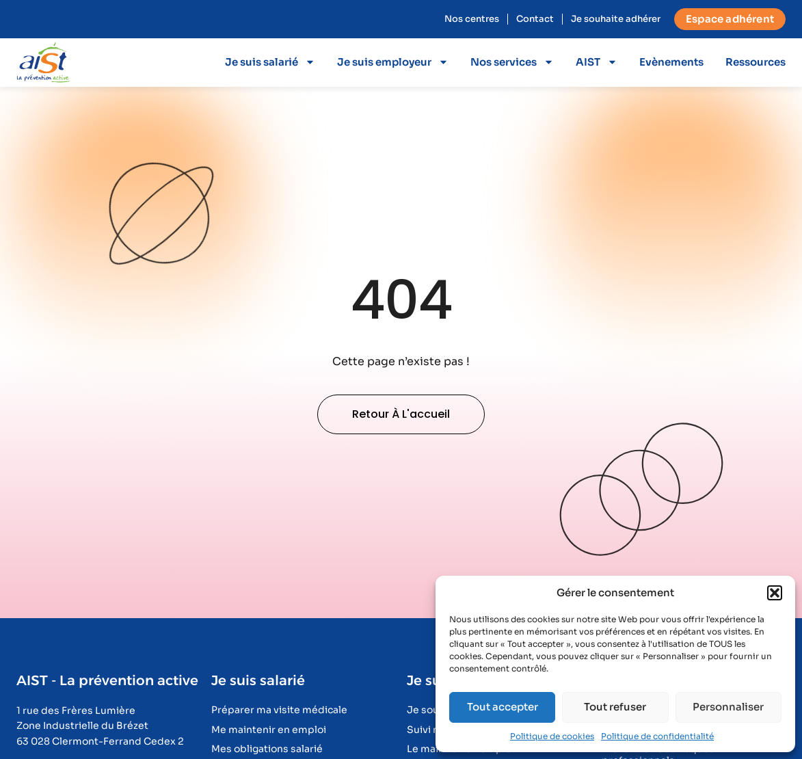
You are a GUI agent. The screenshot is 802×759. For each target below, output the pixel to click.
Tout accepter (502, 706)
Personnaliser (728, 706)
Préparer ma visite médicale (279, 710)
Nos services (512, 61)
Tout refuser (615, 706)
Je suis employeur (393, 61)
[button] (774, 593)
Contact (535, 19)
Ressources (755, 61)
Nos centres (471, 19)
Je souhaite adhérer (615, 19)
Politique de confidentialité (657, 736)
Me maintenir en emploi (268, 730)
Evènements (671, 61)
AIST (596, 61)
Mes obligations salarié (267, 749)
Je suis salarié (270, 61)
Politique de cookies (552, 736)
